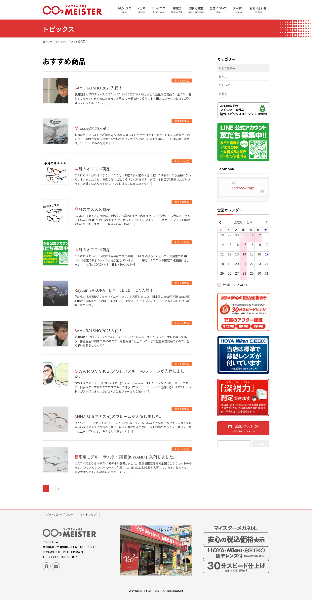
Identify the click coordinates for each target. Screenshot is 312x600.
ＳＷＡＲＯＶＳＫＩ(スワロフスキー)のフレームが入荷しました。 (129, 373)
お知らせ (224, 85)
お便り (223, 93)
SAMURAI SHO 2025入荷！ (98, 330)
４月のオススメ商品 (92, 169)
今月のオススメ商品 (92, 209)
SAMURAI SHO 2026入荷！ (98, 88)
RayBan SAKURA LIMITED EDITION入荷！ (113, 290)
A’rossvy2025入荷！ (92, 128)
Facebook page (243, 187)
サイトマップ (88, 515)
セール (223, 77)
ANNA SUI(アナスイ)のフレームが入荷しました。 (118, 416)
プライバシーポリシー (60, 515)
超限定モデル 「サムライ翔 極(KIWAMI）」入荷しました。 (125, 457)
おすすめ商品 (182, 80)
